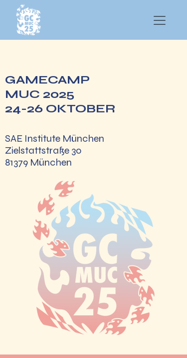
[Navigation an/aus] (160, 20)
